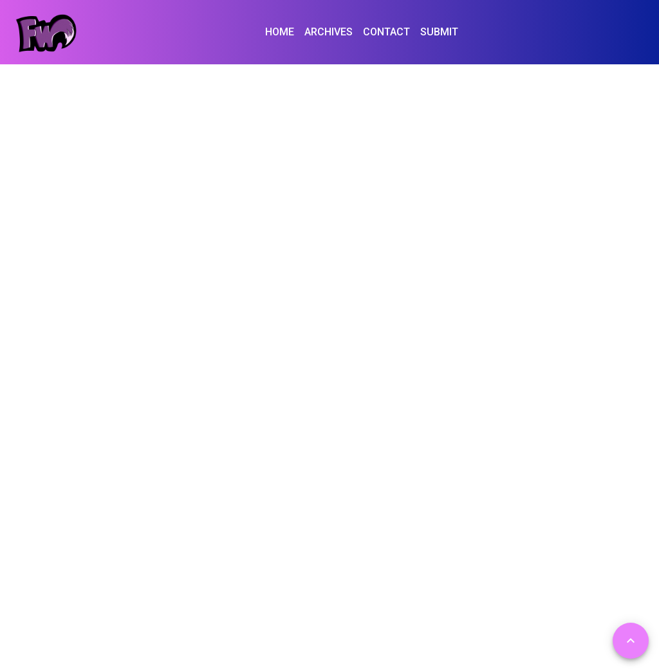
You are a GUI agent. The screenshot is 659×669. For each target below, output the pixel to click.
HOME (279, 32)
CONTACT (386, 32)
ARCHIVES (328, 32)
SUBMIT (439, 32)
